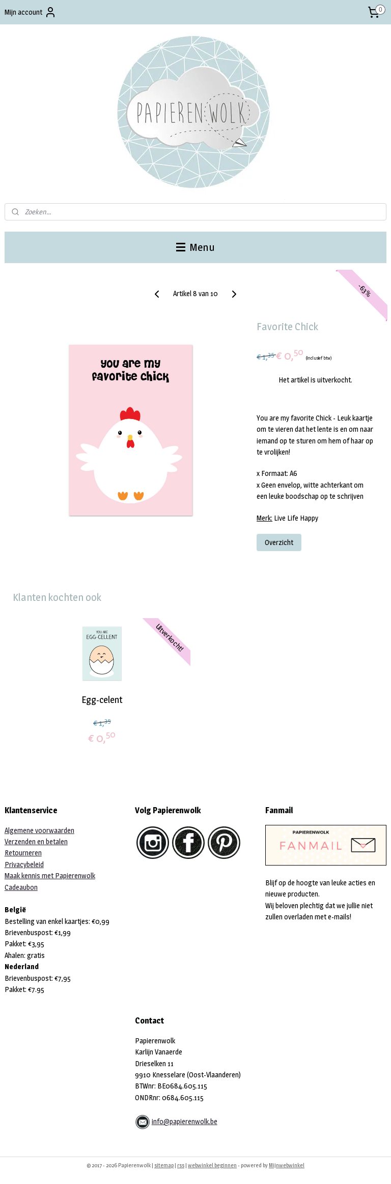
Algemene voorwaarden (39, 830)
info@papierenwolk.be (184, 1121)
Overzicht (279, 542)
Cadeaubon (21, 887)
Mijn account (31, 12)
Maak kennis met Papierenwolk (50, 875)
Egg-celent (102, 699)
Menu (195, 247)
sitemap (164, 1165)
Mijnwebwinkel (286, 1165)
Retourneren (23, 852)
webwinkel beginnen (212, 1165)
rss (180, 1165)
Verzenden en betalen (36, 841)
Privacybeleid (24, 864)
